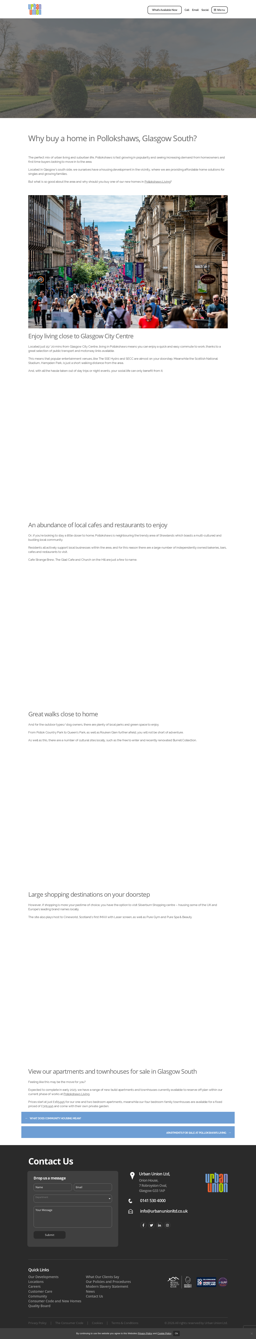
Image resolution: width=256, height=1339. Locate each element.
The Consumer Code (69, 1328)
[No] (251, 1333)
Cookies (97, 1328)
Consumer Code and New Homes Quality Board (54, 1308)
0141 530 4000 (153, 1205)
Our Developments (43, 1281)
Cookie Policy (164, 1333)
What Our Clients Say (102, 1281)
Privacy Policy (37, 1328)
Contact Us (94, 1301)
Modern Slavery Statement (107, 1291)
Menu (219, 12)
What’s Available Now (164, 12)
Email (195, 12)
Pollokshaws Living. (76, 1098)
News (90, 1296)
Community (37, 1301)
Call (187, 12)
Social (205, 12)
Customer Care (40, 1296)
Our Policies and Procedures (108, 1286)
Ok (176, 1333)
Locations (36, 1286)
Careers (34, 1291)
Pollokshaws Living (157, 186)
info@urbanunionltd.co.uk (164, 1215)
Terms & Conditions (124, 1328)
